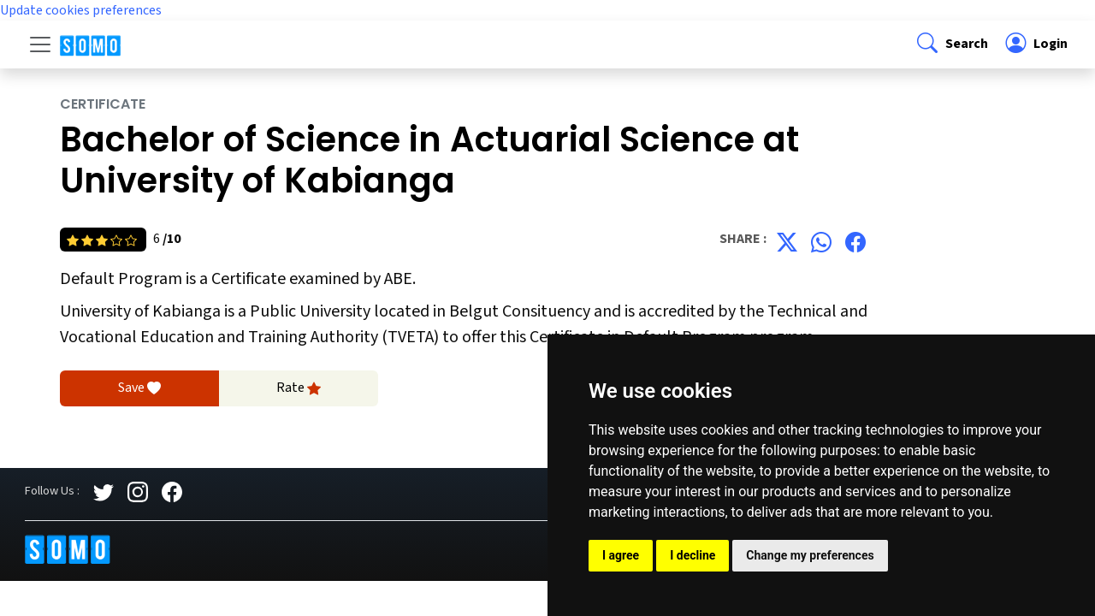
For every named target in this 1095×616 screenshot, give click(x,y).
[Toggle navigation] (40, 44)
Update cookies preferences (81, 10)
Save (139, 388)
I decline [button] (692, 555)
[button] (951, 44)
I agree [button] (620, 555)
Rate (298, 388)
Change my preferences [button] (809, 555)
